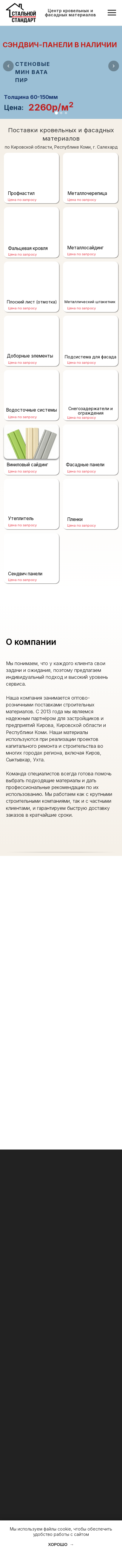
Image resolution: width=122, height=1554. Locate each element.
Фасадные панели (85, 464)
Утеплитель (21, 518)
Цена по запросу (22, 580)
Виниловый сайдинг (27, 464)
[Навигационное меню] (112, 13)
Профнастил (21, 193)
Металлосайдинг (85, 248)
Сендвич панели (25, 574)
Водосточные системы (31, 410)
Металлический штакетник (89, 302)
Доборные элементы (30, 356)
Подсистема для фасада (90, 356)
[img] (31, 441)
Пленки (75, 519)
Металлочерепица (87, 193)
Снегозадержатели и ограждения (90, 410)
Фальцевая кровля (28, 248)
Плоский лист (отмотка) (32, 301)
